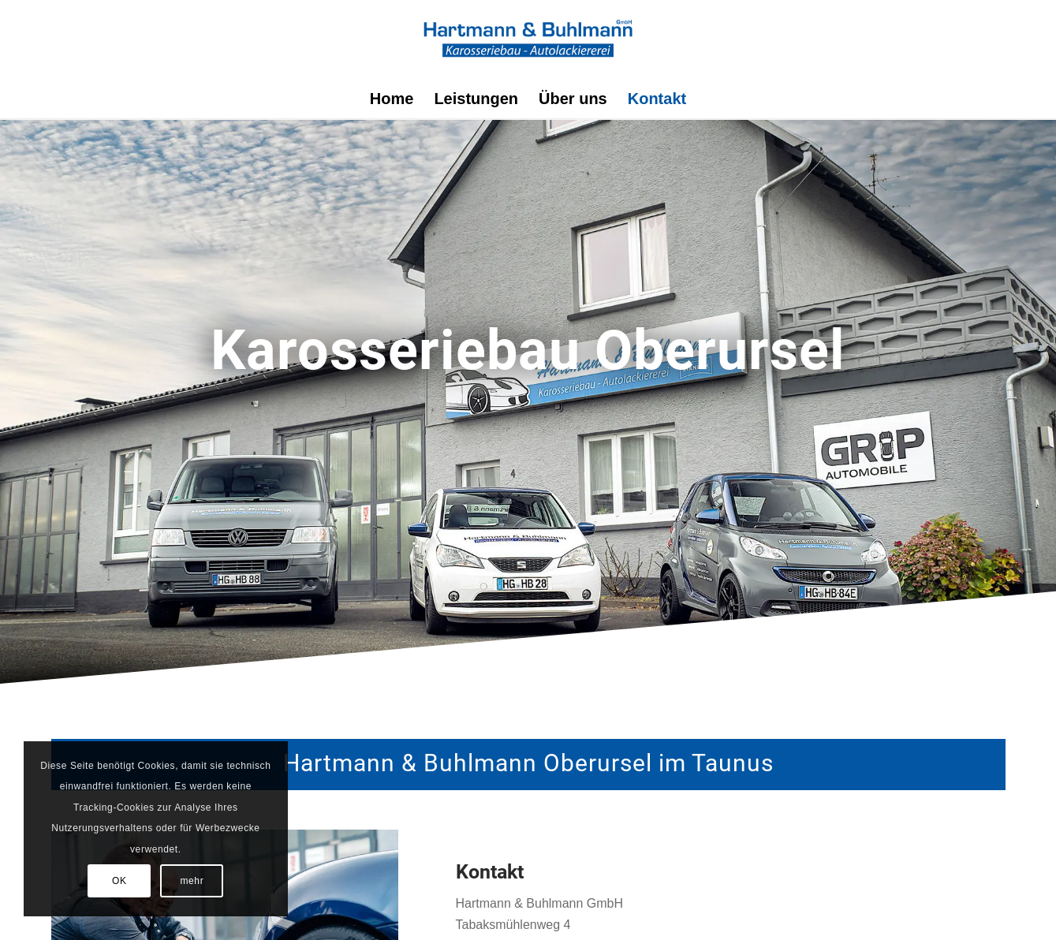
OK (119, 880)
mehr (192, 880)
